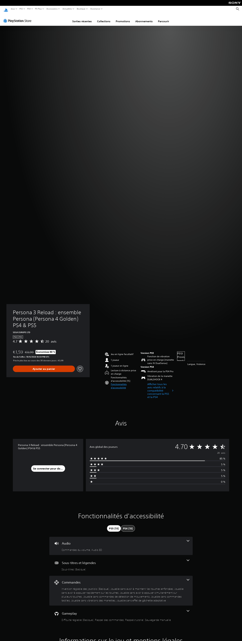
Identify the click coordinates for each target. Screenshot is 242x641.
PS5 (21, 9)
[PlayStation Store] (18, 17)
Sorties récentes (82, 18)
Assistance (95, 9)
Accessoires (51, 9)
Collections (103, 18)
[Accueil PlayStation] (6, 9)
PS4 (29, 9)
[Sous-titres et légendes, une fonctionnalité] (121, 562)
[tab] (114, 525)
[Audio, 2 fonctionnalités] (121, 543)
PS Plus (38, 9)
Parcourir (163, 18)
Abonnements (144, 18)
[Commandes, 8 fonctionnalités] (121, 588)
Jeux (13, 9)
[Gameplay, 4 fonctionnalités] (121, 613)
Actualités (67, 9)
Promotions (123, 18)
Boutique (81, 9)
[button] (124, 383)
